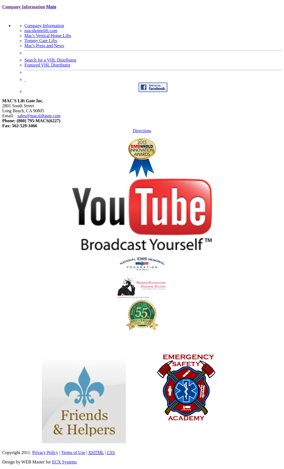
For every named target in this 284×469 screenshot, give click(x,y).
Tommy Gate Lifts (40, 40)
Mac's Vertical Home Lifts (47, 35)
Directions (142, 130)
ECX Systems (64, 462)
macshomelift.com (40, 30)
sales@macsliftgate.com (39, 115)
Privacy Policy (45, 452)
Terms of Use (73, 452)
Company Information (44, 25)
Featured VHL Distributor (47, 65)
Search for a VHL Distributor (50, 60)
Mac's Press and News (44, 45)
